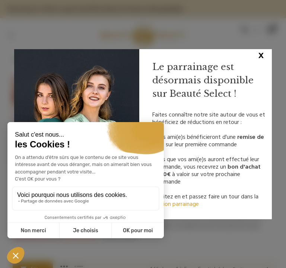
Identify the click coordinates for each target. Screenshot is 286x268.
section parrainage (175, 204)
